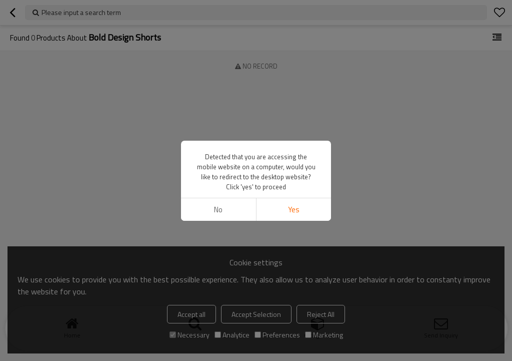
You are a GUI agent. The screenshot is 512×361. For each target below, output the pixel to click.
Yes (294, 209)
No (218, 209)
